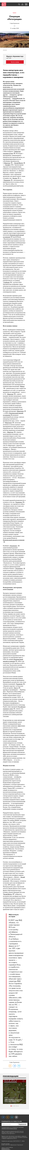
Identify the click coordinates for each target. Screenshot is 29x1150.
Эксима (16, 178)
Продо (17, 686)
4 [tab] (16, 1104)
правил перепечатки (10, 1130)
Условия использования (6, 1148)
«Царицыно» (14, 545)
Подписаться (22, 1123)
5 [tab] (17, 1104)
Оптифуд (9, 164)
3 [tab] (14, 1104)
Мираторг (8, 163)
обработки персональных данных (9, 1127)
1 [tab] (11, 1104)
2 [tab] (12, 1104)
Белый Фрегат (19, 163)
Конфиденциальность (5, 1147)
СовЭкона (8, 282)
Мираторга (21, 410)
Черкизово (8, 180)
